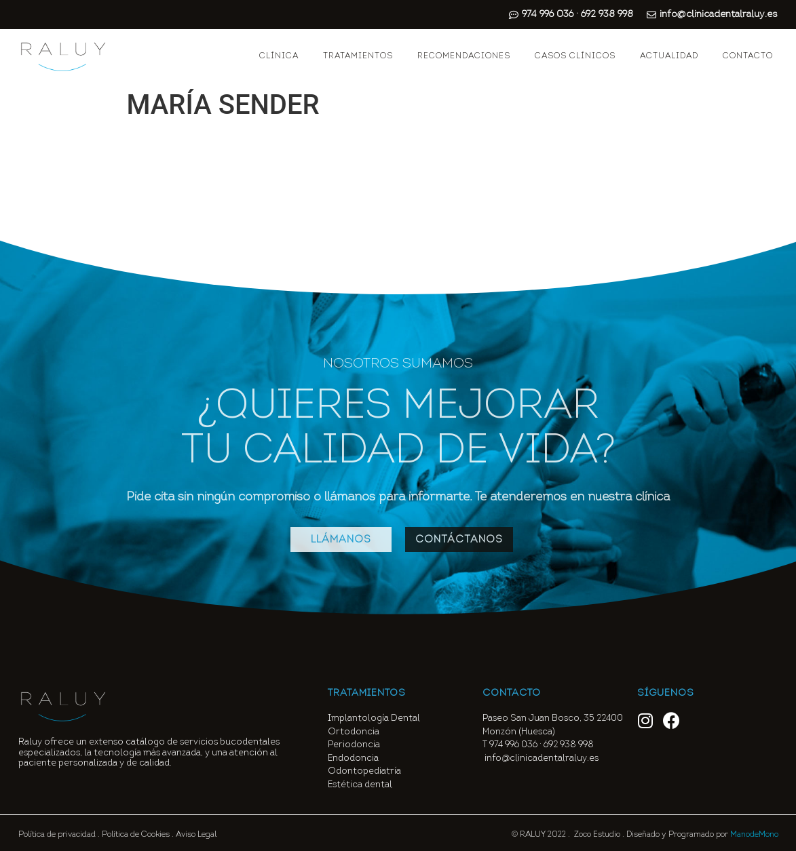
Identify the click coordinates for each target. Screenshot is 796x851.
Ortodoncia (353, 732)
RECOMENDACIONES (463, 56)
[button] (341, 539)
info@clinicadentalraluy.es (542, 758)
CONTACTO (748, 56)
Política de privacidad (57, 835)
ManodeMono (754, 835)
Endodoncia (353, 758)
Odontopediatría (364, 771)
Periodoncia (354, 744)
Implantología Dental (374, 718)
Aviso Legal (196, 835)
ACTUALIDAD (669, 56)
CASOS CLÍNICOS (575, 56)
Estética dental (360, 784)
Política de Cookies (136, 835)
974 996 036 (513, 744)
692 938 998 (570, 744)
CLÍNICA (279, 56)
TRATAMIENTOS (358, 56)
